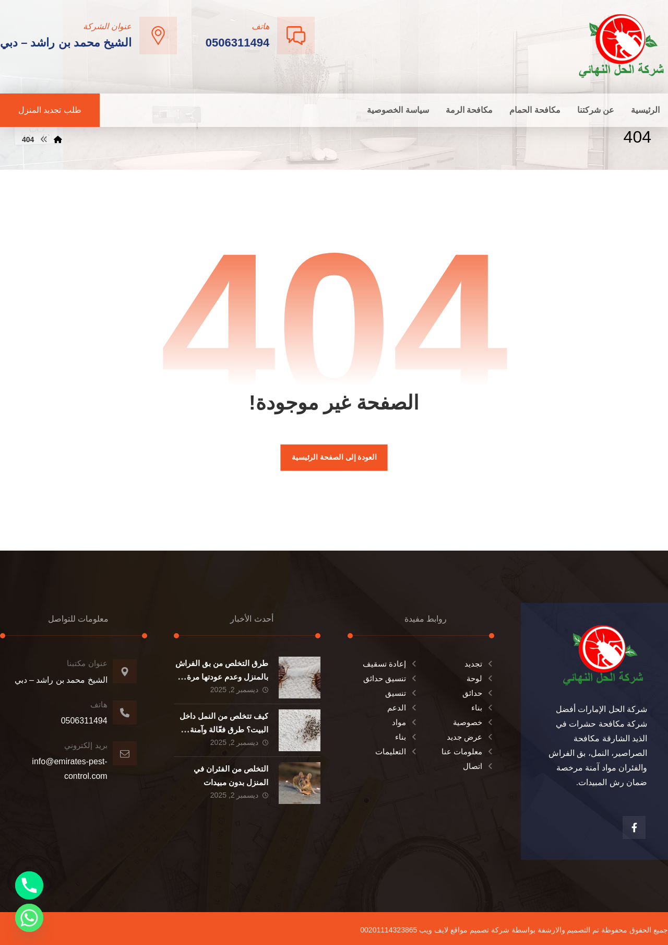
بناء (482, 707)
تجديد (479, 663)
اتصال (478, 766)
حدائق (478, 693)
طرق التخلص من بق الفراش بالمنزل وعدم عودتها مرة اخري (222, 676)
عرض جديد (470, 736)
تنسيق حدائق (390, 678)
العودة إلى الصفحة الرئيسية (334, 457)
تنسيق (401, 693)
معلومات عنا (468, 751)
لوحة (480, 678)
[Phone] (29, 885)
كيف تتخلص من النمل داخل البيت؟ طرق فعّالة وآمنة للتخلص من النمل (224, 728)
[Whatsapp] (29, 918)
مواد (405, 722)
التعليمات (396, 751)
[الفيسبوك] (634, 827)
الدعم (402, 707)
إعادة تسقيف (390, 663)
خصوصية (473, 722)
